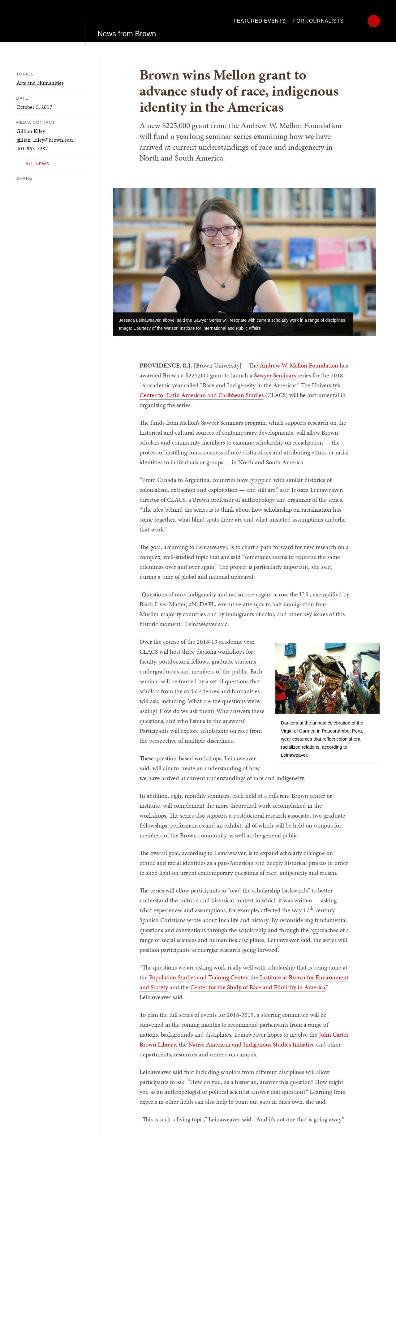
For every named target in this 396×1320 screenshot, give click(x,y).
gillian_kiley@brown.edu (44, 140)
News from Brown (126, 21)
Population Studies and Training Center (198, 977)
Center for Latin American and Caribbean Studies (202, 395)
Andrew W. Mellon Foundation (299, 365)
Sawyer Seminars (275, 375)
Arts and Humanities (40, 83)
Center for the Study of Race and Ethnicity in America (257, 987)
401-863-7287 (32, 148)
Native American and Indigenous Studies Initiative (251, 1044)
